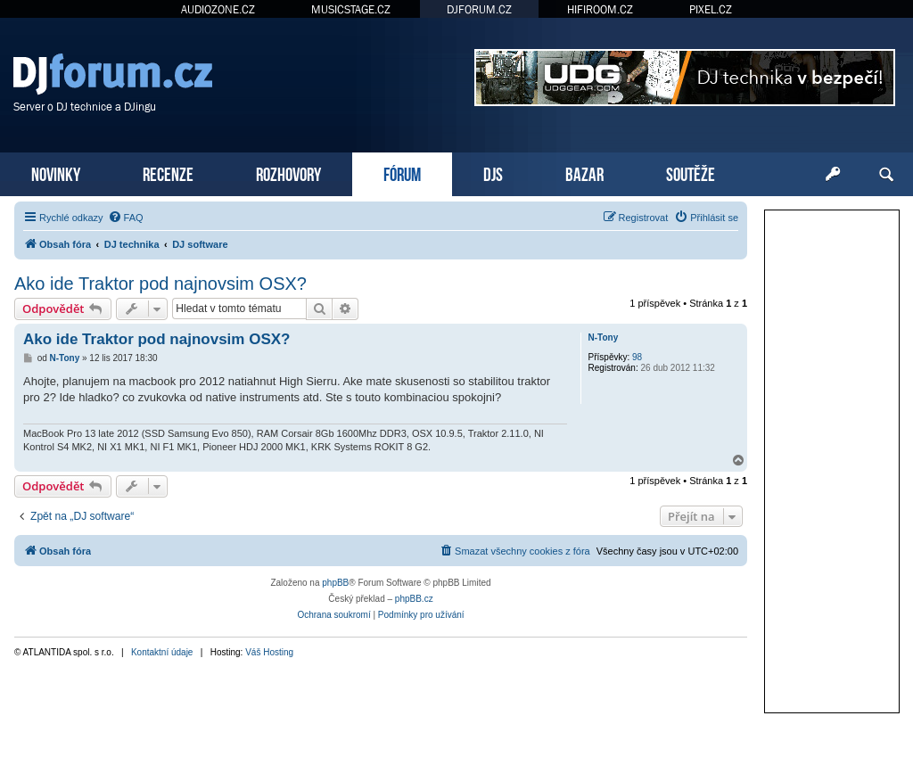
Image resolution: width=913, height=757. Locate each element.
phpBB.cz (414, 599)
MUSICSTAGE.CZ (351, 9)
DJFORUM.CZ (479, 9)
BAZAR (584, 172)
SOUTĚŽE (690, 172)
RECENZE (168, 172)
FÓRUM (402, 172)
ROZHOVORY (288, 172)
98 (637, 357)
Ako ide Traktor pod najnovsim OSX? (160, 283)
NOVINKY (55, 172)
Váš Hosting (269, 652)
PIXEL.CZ (710, 9)
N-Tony (603, 337)
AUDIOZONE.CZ (218, 9)
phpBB (335, 583)
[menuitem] (126, 217)
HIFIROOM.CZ (600, 9)
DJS (493, 172)
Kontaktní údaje (162, 652)
